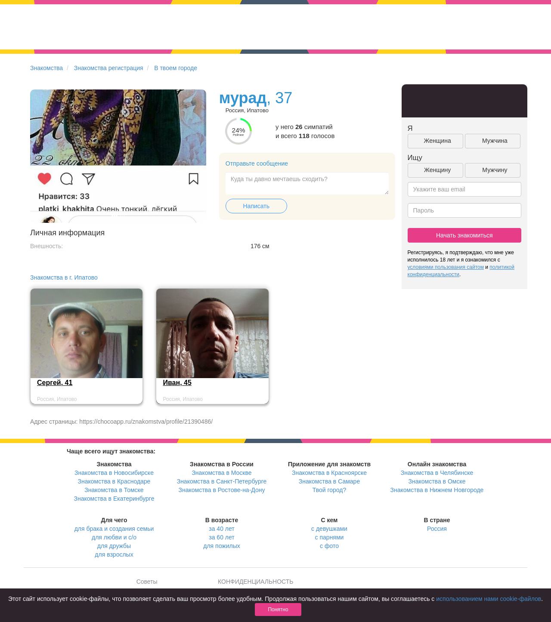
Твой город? (330, 490)
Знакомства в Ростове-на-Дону (222, 490)
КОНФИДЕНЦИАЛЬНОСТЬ (255, 581)
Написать (256, 206)
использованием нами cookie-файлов (488, 598)
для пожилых (221, 545)
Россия (437, 528)
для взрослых (114, 554)
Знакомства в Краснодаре (114, 481)
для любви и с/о (114, 537)
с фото (329, 545)
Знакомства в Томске (113, 490)
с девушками (329, 528)
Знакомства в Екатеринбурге (114, 498)
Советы (147, 581)
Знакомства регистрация (108, 68)
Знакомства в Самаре (329, 481)
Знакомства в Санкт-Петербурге (222, 481)
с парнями (329, 537)
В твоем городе (175, 68)
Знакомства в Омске (437, 481)
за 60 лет (221, 537)
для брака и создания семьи (114, 528)
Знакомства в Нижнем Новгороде (437, 490)
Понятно (278, 610)
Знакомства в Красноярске (329, 472)
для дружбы (114, 545)
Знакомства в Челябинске (437, 472)
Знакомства (46, 68)
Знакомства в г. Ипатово (64, 277)
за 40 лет (221, 528)
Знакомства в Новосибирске (114, 472)
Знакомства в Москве (221, 472)
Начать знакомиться (464, 235)
